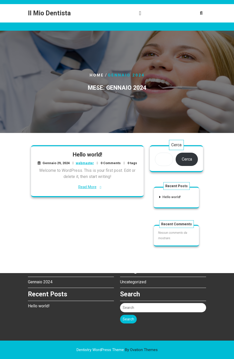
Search (128, 305)
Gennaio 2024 (40, 268)
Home (97, 75)
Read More (87, 187)
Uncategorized (133, 268)
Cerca (176, 144)
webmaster (85, 163)
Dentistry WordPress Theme (117, 349)
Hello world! (87, 155)
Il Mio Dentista (49, 13)
